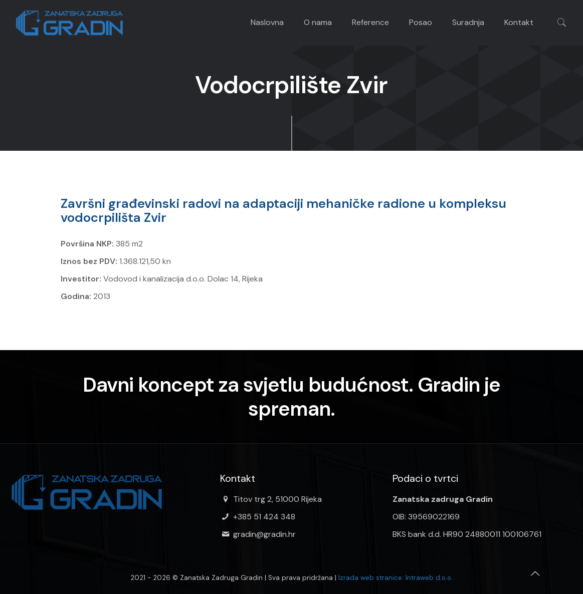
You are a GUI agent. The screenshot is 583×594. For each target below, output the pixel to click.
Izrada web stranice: (371, 577)
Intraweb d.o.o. (429, 577)
